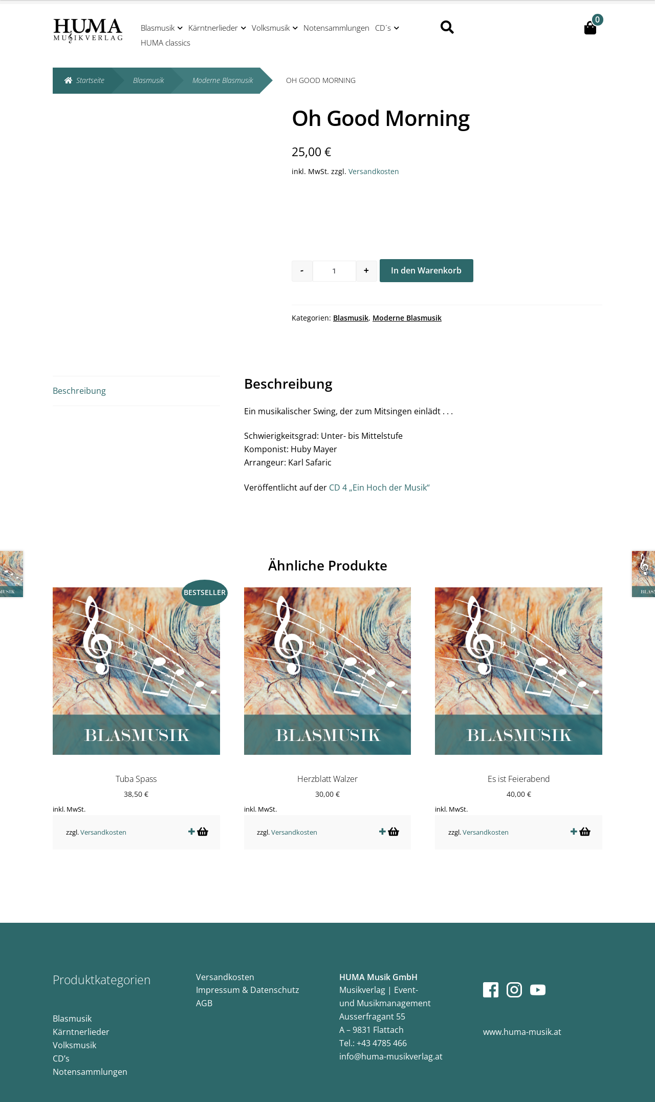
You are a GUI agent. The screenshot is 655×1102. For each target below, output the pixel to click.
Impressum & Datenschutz (247, 982)
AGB (204, 995)
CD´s (383, 28)
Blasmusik (157, 28)
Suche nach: (446, 27)
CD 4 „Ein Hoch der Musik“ (379, 487)
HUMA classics (165, 42)
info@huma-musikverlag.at (391, 1048)
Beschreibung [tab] (79, 390)
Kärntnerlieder (213, 28)
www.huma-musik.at (522, 1024)
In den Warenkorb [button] (202, 824)
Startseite (90, 80)
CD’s (61, 1050)
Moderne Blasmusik (222, 80)
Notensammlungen (336, 28)
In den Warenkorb (426, 270)
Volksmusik (271, 28)
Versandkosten (373, 171)
